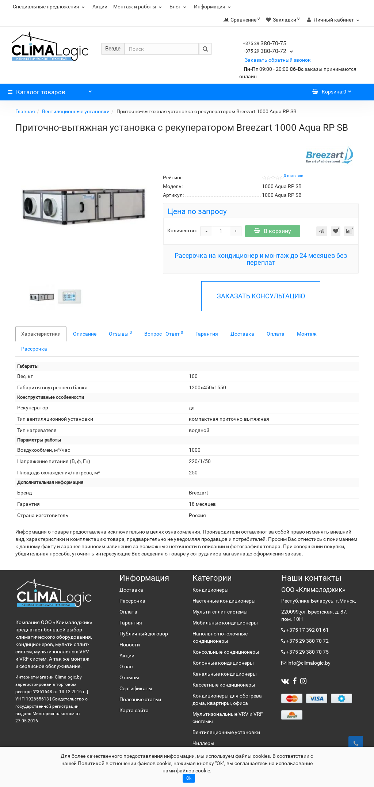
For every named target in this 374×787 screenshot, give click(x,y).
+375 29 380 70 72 (307, 641)
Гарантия (206, 334)
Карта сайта (134, 710)
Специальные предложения (50, 6)
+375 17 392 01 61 (307, 630)
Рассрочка (34, 349)
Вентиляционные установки (76, 111)
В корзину (272, 231)
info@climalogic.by (308, 663)
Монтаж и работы (138, 6)
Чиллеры (203, 743)
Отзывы (120, 333)
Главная (25, 111)
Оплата (276, 334)
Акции (99, 6)
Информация (213, 6)
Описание (84, 334)
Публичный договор (143, 634)
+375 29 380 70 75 (307, 652)
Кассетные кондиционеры (223, 685)
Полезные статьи (140, 699)
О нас (126, 666)
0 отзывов (293, 175)
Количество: (182, 230)
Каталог (50, 90)
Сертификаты (135, 688)
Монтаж (307, 334)
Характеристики (41, 334)
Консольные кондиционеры (225, 652)
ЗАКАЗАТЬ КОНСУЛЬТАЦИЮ (261, 296)
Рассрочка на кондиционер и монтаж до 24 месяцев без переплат (261, 259)
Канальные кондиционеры (224, 674)
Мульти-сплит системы (220, 612)
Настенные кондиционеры (224, 601)
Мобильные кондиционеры (225, 623)
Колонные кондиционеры (223, 663)
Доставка (242, 334)
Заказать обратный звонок (278, 60)
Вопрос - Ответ (163, 333)
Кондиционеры (210, 590)
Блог (178, 6)
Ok (188, 778)
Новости (129, 644)
